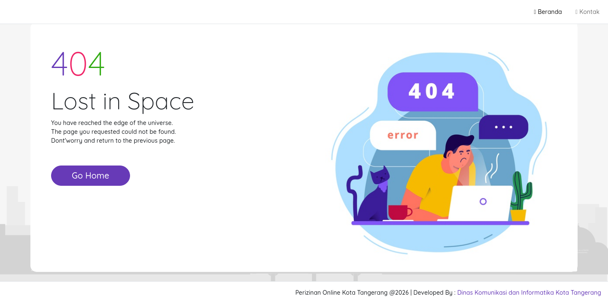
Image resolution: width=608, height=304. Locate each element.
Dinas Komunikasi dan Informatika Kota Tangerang (529, 292)
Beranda (548, 12)
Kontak (587, 12)
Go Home (90, 175)
